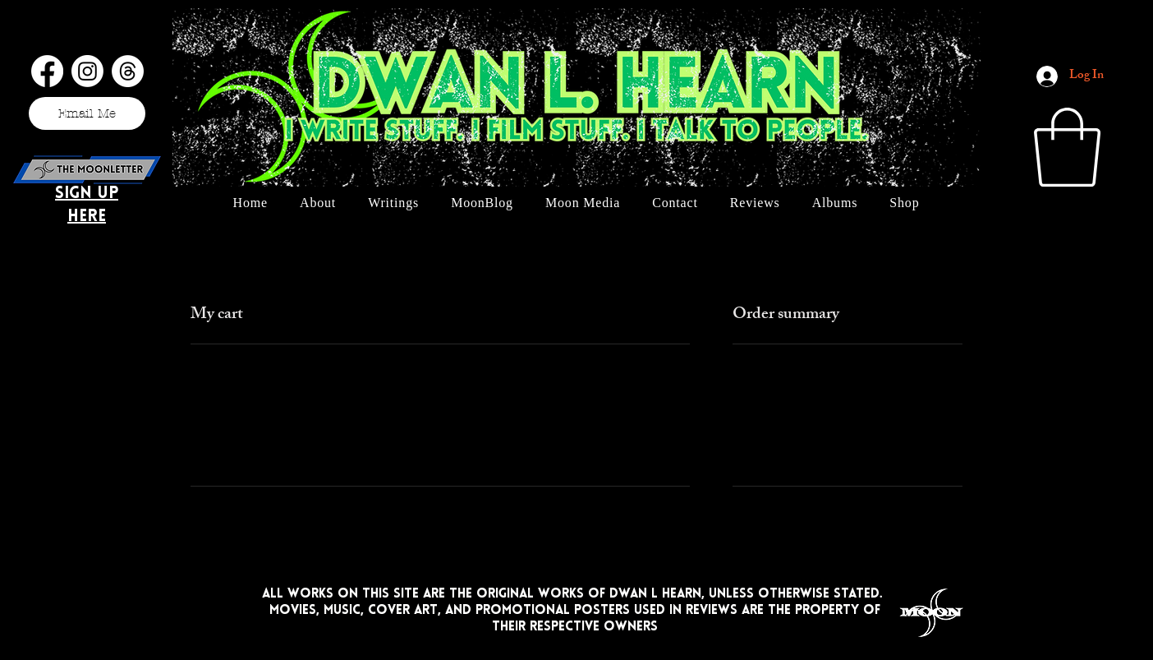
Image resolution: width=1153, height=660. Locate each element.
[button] (1067, 147)
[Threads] (128, 71)
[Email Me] (87, 113)
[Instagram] (87, 71)
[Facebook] (47, 71)
